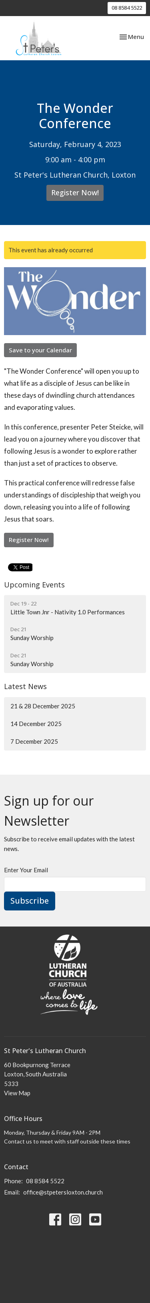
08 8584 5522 (127, 7)
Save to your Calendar (40, 350)
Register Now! (75, 192)
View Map (17, 1092)
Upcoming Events (34, 584)
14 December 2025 (36, 723)
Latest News (25, 686)
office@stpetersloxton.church (63, 1192)
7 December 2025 (34, 741)
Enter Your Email (26, 869)
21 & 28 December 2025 (42, 706)
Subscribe (29, 900)
